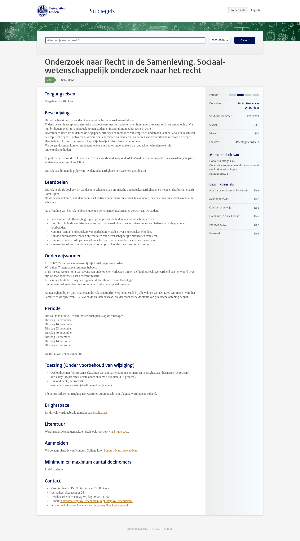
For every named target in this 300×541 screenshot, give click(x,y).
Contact (168, 529)
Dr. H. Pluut (252, 108)
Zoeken (244, 40)
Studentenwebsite (137, 529)
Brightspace (100, 412)
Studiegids (102, 11)
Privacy (156, 529)
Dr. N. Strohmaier (248, 103)
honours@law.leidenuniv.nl (120, 450)
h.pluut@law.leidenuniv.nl (116, 501)
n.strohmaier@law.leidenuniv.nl (79, 501)
